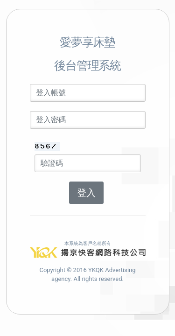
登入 (86, 192)
